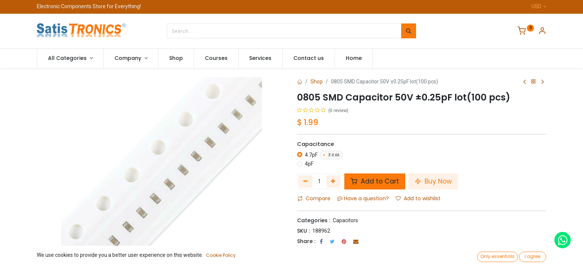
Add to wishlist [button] (418, 198)
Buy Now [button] (433, 181)
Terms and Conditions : (328, 251)
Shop (316, 81)
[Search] (408, 30)
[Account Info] (542, 32)
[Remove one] (305, 181)
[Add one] (333, 181)
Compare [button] (314, 198)
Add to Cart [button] (375, 181)
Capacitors (345, 220)
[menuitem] (176, 58)
